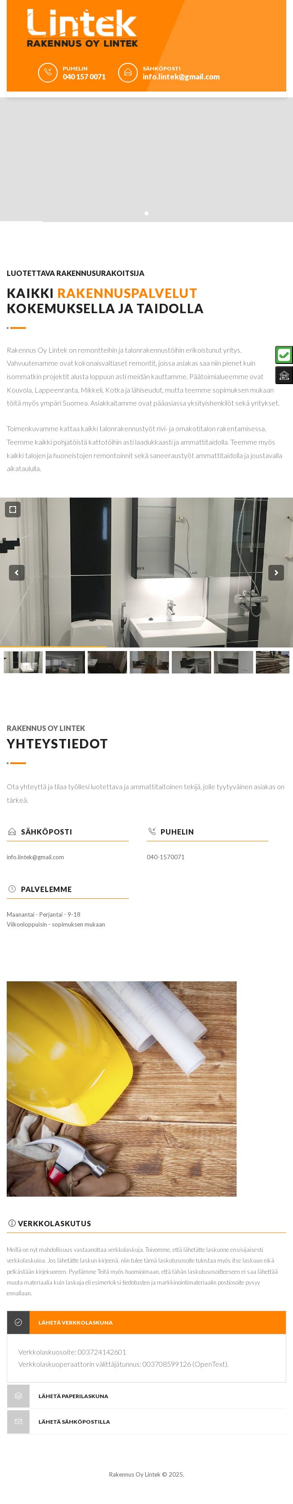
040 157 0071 (84, 76)
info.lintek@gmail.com (181, 76)
